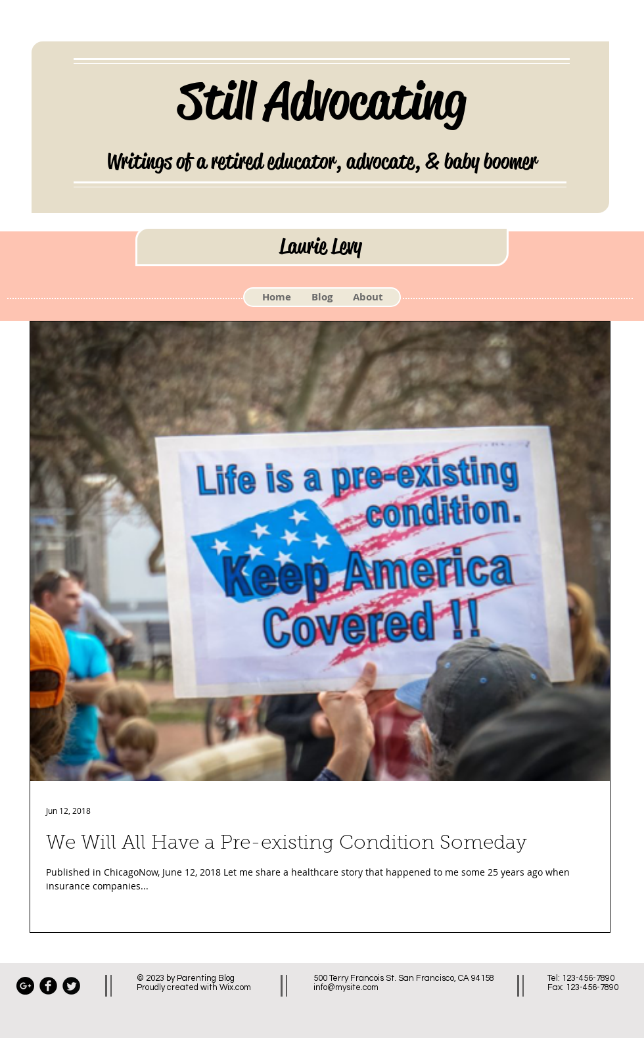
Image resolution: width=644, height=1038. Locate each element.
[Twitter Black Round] (71, 986)
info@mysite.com (346, 987)
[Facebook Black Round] (48, 986)
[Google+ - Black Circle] (25, 986)
